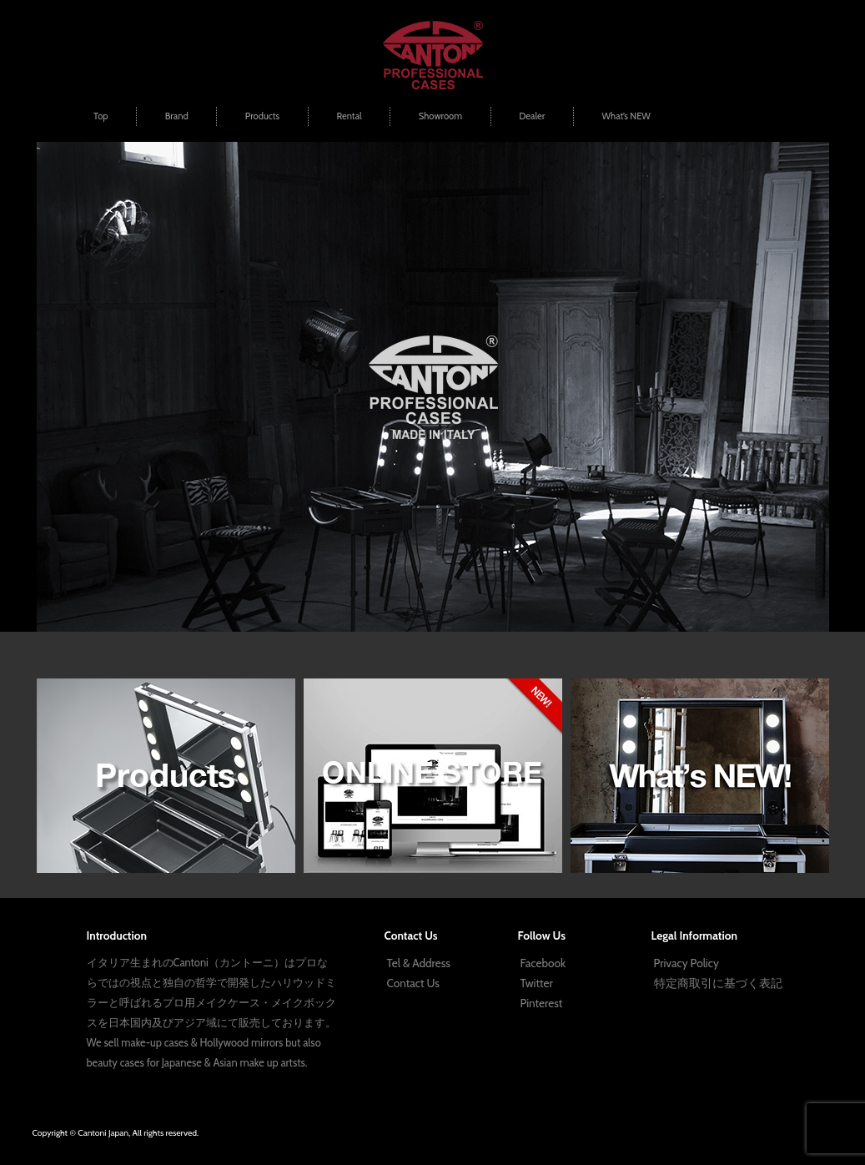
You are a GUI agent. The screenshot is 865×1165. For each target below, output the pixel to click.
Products (262, 116)
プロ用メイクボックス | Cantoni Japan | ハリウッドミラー (433, 55)
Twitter (537, 983)
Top (100, 116)
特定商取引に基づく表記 (718, 983)
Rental (348, 116)
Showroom (440, 116)
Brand (177, 116)
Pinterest (542, 1003)
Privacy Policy (686, 963)
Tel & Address (418, 963)
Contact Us (413, 983)
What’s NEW (625, 116)
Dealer (532, 116)
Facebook (543, 963)
